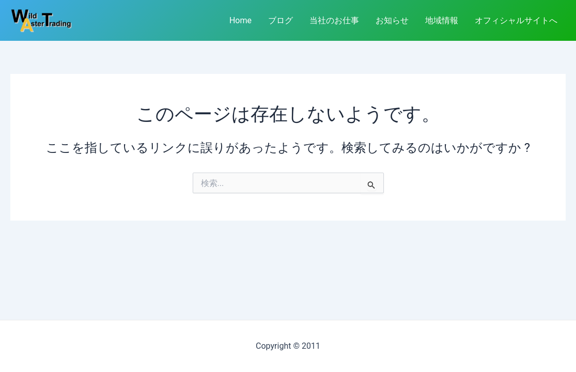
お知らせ (392, 20)
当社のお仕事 (334, 20)
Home (240, 20)
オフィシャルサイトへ (516, 20)
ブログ (280, 20)
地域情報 (441, 20)
